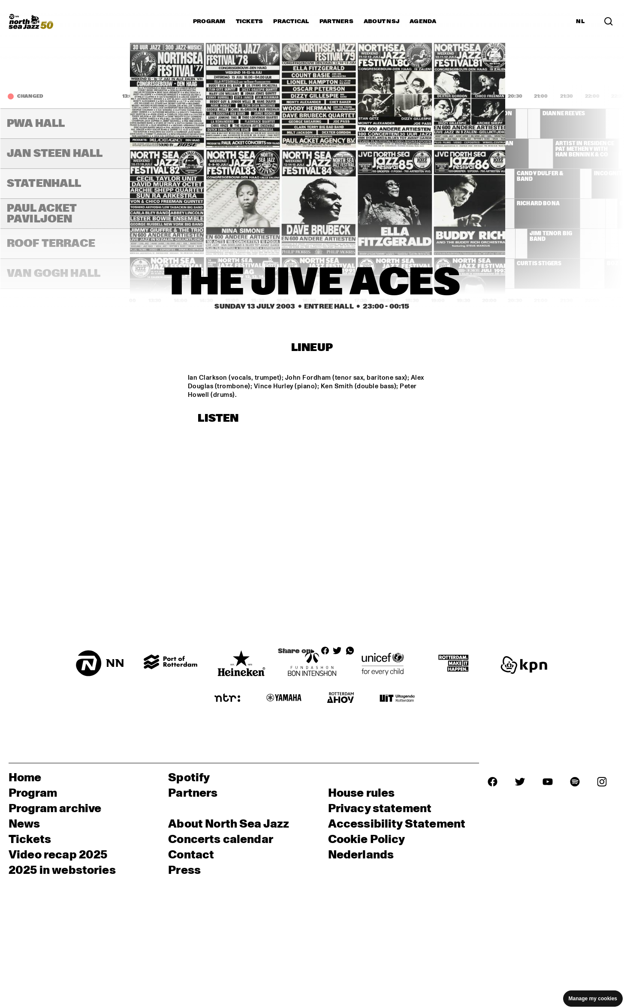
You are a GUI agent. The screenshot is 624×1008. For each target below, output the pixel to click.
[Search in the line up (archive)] (608, 21)
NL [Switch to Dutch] (580, 21)
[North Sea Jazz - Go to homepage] (31, 21)
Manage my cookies (593, 999)
